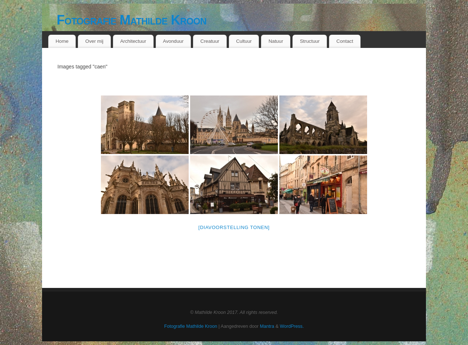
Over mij (94, 41)
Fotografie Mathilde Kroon (132, 19)
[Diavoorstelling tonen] (234, 227)
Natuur (275, 41)
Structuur (310, 41)
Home (62, 41)
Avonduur (173, 41)
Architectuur (133, 41)
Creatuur (209, 41)
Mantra (267, 326)
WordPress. (292, 326)
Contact (344, 41)
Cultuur (244, 41)
